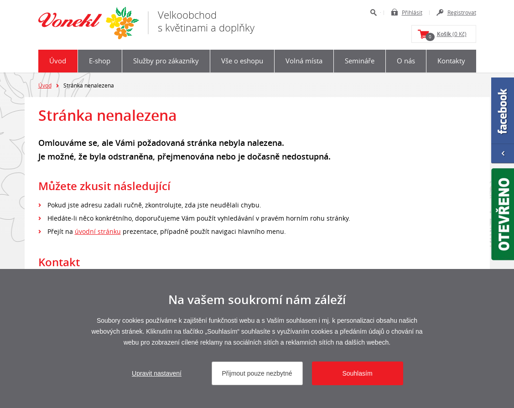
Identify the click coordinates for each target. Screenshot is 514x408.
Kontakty (451, 60)
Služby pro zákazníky (166, 60)
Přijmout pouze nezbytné (257, 373)
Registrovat (461, 12)
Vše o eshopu (242, 60)
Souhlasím (357, 373)
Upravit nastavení (157, 373)
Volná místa (304, 60)
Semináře (359, 60)
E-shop (99, 60)
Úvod (57, 60)
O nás (406, 60)
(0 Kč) (446, 35)
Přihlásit (412, 12)
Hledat (373, 12)
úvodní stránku (98, 231)
